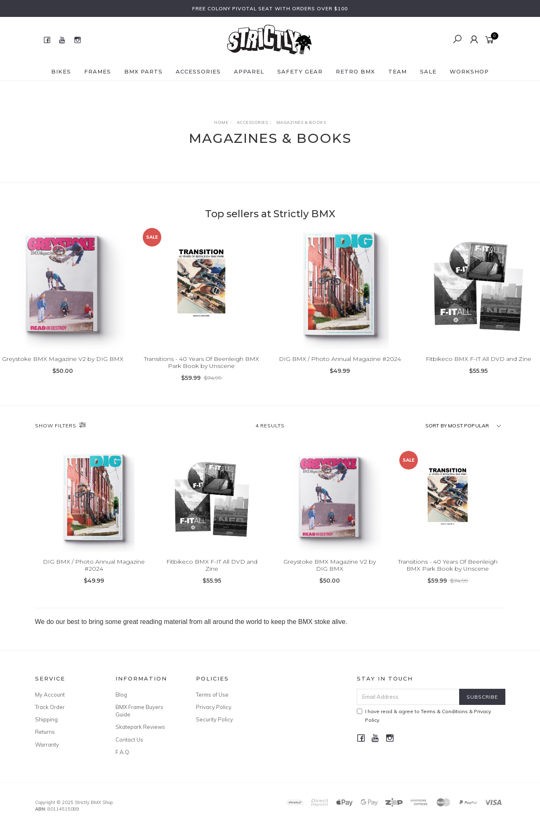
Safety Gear (300, 71)
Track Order (50, 707)
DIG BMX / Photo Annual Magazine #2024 (340, 359)
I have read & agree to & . (424, 715)
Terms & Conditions (444, 711)
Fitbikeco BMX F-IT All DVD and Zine (478, 359)
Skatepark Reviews (140, 726)
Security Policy (214, 719)
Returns (45, 731)
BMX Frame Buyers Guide (139, 711)
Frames (97, 71)
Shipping (46, 719)
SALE (428, 71)
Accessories (198, 71)
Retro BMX (355, 71)
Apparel (249, 71)
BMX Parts (143, 71)
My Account (50, 694)
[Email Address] (408, 697)
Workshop (469, 71)
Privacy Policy (213, 707)
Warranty (47, 744)
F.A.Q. (123, 752)
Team (397, 71)
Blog (121, 694)
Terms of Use (212, 694)
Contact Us (129, 739)
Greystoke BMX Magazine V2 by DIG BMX (62, 359)
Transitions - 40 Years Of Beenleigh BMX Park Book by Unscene (201, 362)
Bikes (61, 71)
